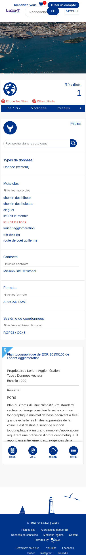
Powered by (47, 539)
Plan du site (28, 529)
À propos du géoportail (54, 529)
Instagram (46, 553)
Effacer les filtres (14, 101)
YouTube (51, 548)
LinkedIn (63, 553)
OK (53, 11)
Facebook (68, 548)
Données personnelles (24, 535)
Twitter (31, 553)
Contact (73, 535)
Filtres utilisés (43, 101)
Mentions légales (53, 535)
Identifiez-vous (25, 5)
